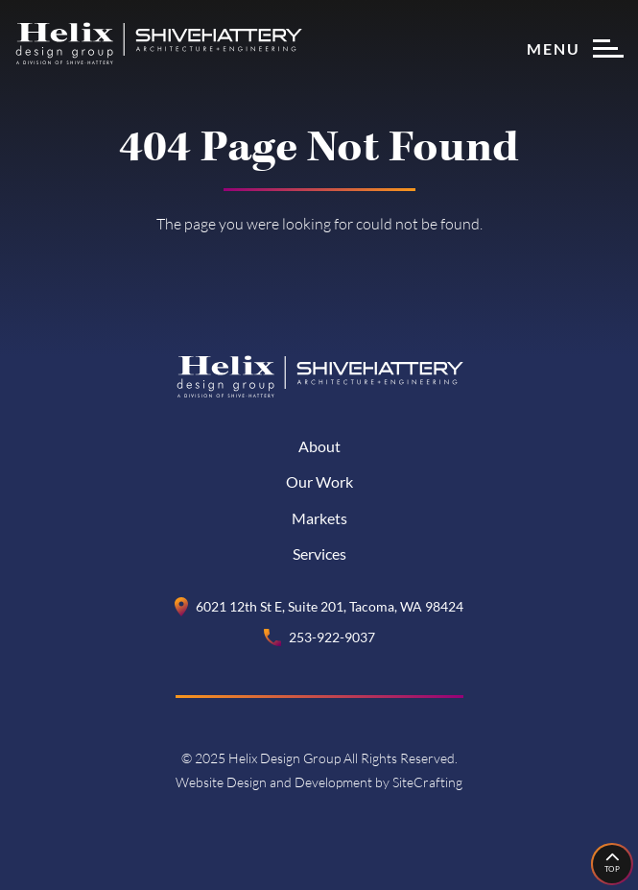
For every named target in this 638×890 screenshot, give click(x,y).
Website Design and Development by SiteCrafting (319, 782)
